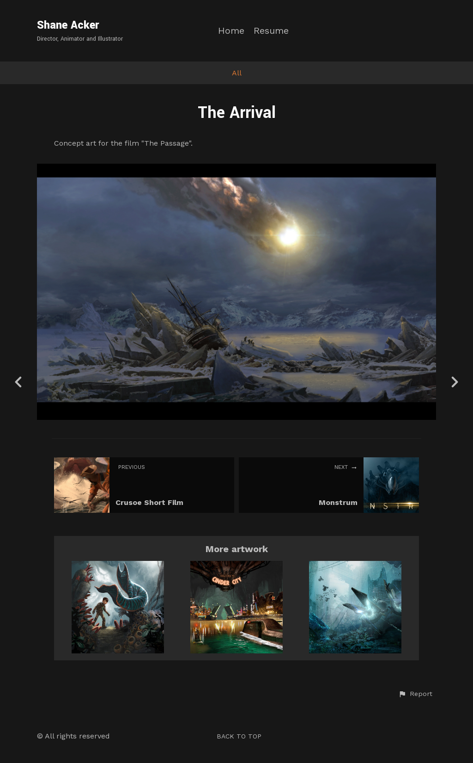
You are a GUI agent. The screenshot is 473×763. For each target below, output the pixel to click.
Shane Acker (68, 25)
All (237, 72)
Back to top (239, 736)
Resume (271, 30)
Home (231, 30)
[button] (415, 694)
